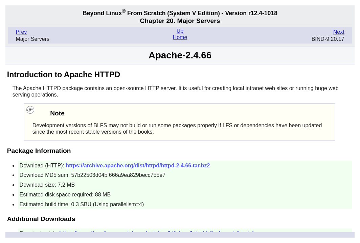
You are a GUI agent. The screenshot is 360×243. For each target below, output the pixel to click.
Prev (21, 32)
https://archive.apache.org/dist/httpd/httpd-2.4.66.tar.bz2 (138, 165)
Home (180, 37)
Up (180, 31)
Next (338, 32)
